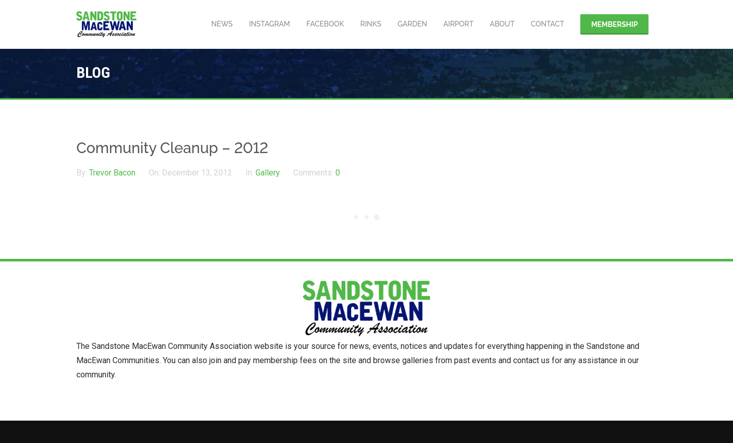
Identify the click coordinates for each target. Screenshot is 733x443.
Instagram (269, 24)
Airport (458, 24)
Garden (412, 24)
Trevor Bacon (113, 173)
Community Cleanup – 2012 (172, 148)
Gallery (268, 173)
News (222, 24)
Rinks (370, 24)
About (502, 24)
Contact (548, 24)
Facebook (325, 24)
